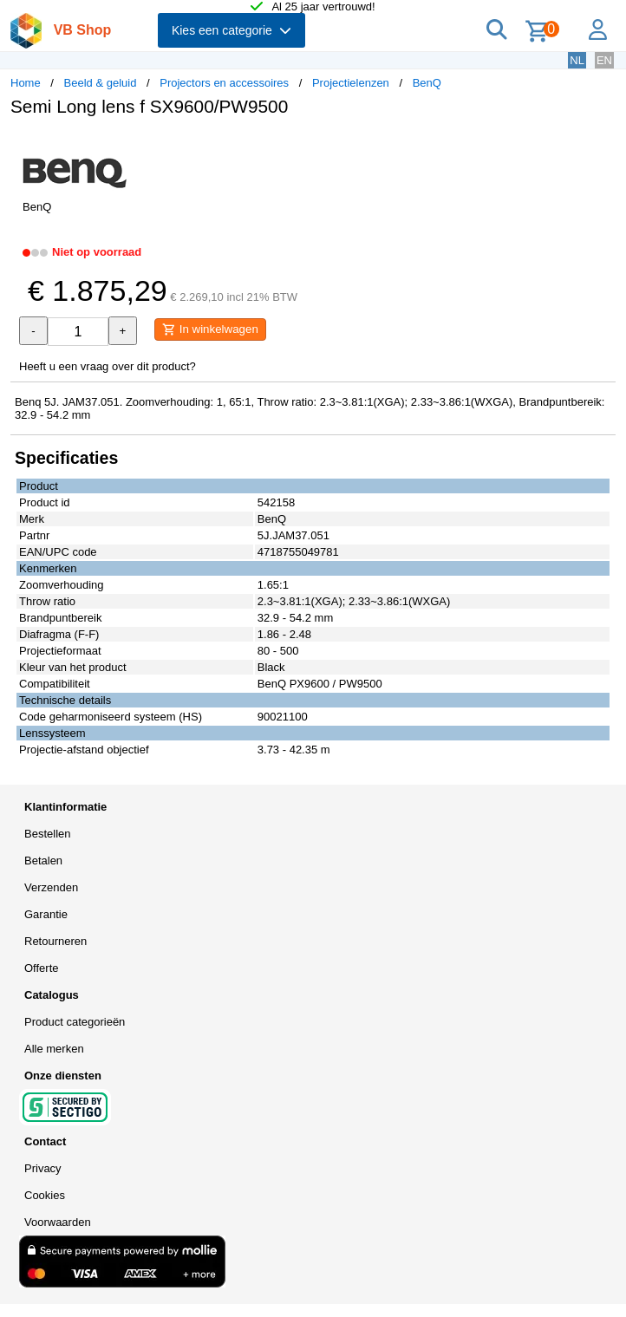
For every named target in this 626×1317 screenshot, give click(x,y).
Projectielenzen (350, 82)
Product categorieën (74, 1021)
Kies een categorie (231, 30)
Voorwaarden (57, 1222)
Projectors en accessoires (224, 82)
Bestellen (47, 833)
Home (25, 82)
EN (604, 60)
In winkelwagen (210, 329)
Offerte (41, 968)
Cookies (44, 1195)
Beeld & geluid (100, 82)
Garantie (46, 914)
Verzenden (51, 887)
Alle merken (54, 1048)
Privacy (43, 1168)
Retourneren (55, 941)
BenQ (427, 82)
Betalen (43, 860)
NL (577, 60)
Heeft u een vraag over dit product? (107, 366)
